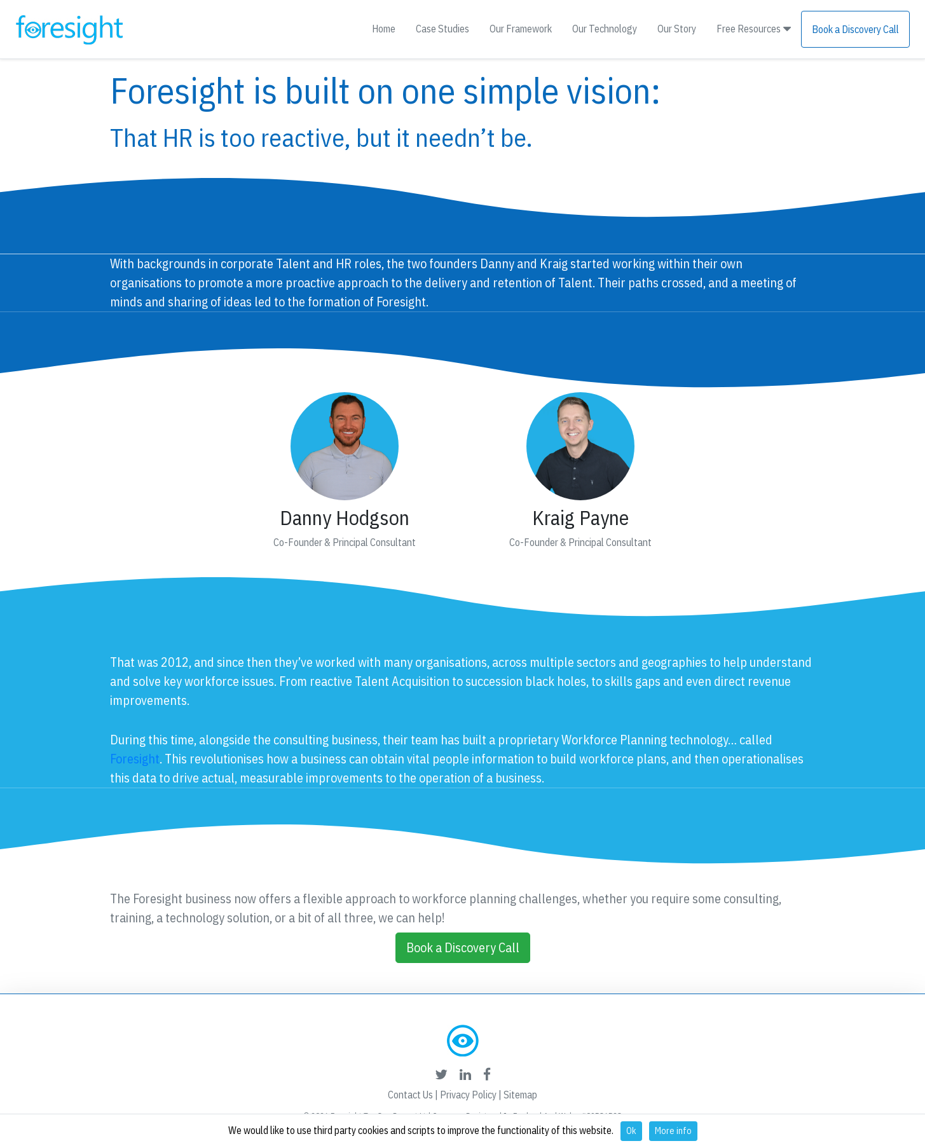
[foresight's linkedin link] (465, 1074)
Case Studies (442, 28)
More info (673, 1131)
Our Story (676, 28)
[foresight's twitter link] (441, 1074)
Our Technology (604, 28)
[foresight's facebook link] (487, 1074)
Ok (631, 1131)
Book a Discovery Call (855, 29)
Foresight (135, 758)
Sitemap (520, 1094)
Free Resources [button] (753, 28)
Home (383, 28)
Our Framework (521, 28)
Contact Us (410, 1094)
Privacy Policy (468, 1094)
